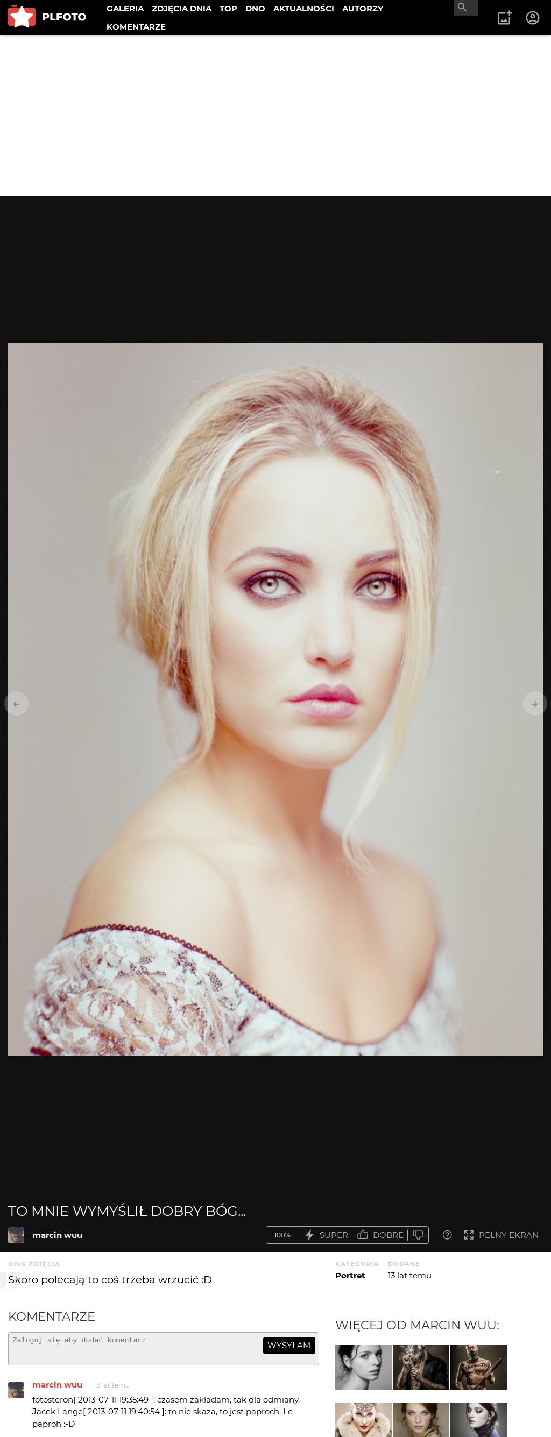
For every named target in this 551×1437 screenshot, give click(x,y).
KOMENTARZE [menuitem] (136, 27)
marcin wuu (57, 1235)
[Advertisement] (275, 115)
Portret (350, 1275)
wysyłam (288, 1345)
